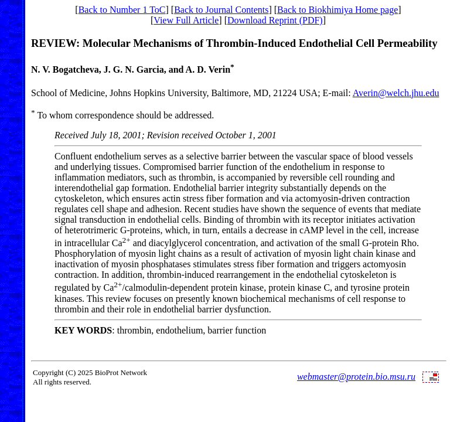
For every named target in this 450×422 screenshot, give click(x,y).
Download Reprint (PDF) (275, 20)
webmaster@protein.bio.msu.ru (356, 377)
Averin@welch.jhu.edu (396, 93)
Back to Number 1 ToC (122, 10)
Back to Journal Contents (221, 10)
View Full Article (186, 20)
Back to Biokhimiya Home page (337, 10)
